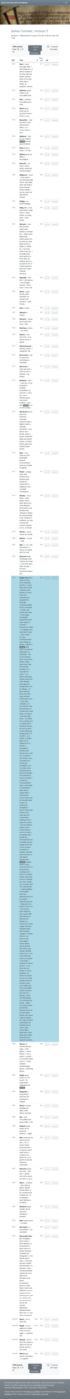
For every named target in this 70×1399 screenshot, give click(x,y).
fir (27, 963)
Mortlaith (23, 1227)
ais (27, 371)
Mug (23, 904)
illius (26, 1008)
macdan (21, 130)
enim (21, 503)
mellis (26, 1122)
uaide (31, 1313)
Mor (30, 639)
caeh (23, 889)
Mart (21, 1220)
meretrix (22, 417)
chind (21, 1344)
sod (20, 337)
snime (26, 1094)
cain (24, 887)
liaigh (30, 1133)
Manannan (23, 1308)
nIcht (21, 649)
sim (24, 269)
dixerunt (22, 1290)
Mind (21, 1353)
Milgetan (23, 175)
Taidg (25, 985)
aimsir (27, 943)
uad (30, 798)
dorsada (30, 180)
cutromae (23, 716)
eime (25, 1032)
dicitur (21, 71)
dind (21, 691)
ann (31, 629)
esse (30, 1288)
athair (29, 246)
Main (21, 244)
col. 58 (47, 148)
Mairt (21, 1183)
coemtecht (23, 1165)
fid (22, 1331)
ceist (28, 995)
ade (25, 185)
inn (31, 1344)
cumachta (23, 597)
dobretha (23, 896)
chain (24, 768)
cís (27, 545)
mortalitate (23, 1229)
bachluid (22, 520)
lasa (23, 74)
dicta (21, 1313)
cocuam (28, 847)
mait (21, 251)
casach (28, 348)
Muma (22, 1044)
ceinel (21, 1162)
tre (20, 637)
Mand (21, 472)
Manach (22, 312)
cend (28, 369)
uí (27, 1020)
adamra (29, 825)
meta (21, 116)
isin (20, 709)
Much (21, 1105)
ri (30, 916)
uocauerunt (23, 1283)
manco (22, 315)
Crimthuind (23, 639)
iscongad (22, 748)
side (30, 587)
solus (26, 1152)
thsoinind (25, 1266)
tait (20, 192)
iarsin (21, 894)
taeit (27, 192)
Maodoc (27, 505)
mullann (27, 144)
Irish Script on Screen (40, 1394)
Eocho (29, 1051)
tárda (21, 753)
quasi (29, 90)
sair (27, 733)
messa (21, 534)
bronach (25, 869)
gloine (25, 1358)
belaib (24, 842)
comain (22, 763)
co (30, 371)
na (26, 550)
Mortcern (23, 366)
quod (21, 113)
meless (28, 408)
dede (24, 385)
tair (24, 369)
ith (20, 1020)
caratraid (22, 760)
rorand (22, 711)
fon (20, 721)
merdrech (23, 429)
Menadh (22, 278)
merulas (27, 1147)
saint (21, 1322)
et (28, 296)
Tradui (29, 632)
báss (25, 1223)
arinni (21, 204)
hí (30, 765)
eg (28, 374)
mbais (21, 215)
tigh (21, 1018)
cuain (21, 958)
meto (29, 113)
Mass (21, 148)
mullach (28, 139)
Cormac (22, 924)
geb (30, 882)
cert (27, 872)
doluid (28, 998)
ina (20, 849)
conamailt (23, 835)
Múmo (21, 1051)
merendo (22, 419)
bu (24, 615)
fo (29, 1078)
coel (26, 287)
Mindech (22, 1206)
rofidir (23, 610)
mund (21, 1356)
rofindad (22, 1253)
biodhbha (28, 889)
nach (21, 256)
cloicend (28, 990)
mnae (30, 561)
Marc (21, 64)
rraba (27, 662)
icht (24, 1171)
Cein (21, 988)
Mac (30, 241)
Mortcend (23, 355)
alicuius (28, 1046)
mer (30, 429)
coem (21, 1027)
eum (28, 1278)
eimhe (24, 849)
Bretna (22, 751)
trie (28, 1253)
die (27, 523)
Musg (27, 731)
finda (21, 498)
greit (29, 1056)
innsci (21, 166)
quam (28, 398)
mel (28, 403)
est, (30, 503)
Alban (28, 644)
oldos (30, 1328)
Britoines (22, 1278)
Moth (21, 291)
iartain (29, 975)
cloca (21, 400)
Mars (27, 1190)
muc (26, 453)
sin (27, 241)
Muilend (22, 380)
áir (31, 508)
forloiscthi (23, 484)
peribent (22, 973)
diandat (25, 1197)
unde (21, 455)
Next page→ (35, 53)
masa (21, 150)
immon (22, 812)
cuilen (25, 956)
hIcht (21, 659)
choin (25, 948)
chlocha (22, 398)
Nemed (22, 460)
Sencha (22, 479)
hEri (23, 585)
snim (21, 1096)
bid (25, 1322)
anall (26, 914)
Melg (21, 208)
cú (28, 538)
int (20, 241)
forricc (21, 810)
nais (20, 550)
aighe (21, 1333)
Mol (26, 182)
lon (25, 1157)
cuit (20, 180)
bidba (21, 236)
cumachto (26, 721)
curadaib (22, 489)
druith (21, 434)
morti (31, 1220)
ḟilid (24, 998)
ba (31, 74)
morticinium (24, 360)
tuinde (29, 465)
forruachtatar (24, 463)
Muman (22, 919)
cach (27, 610)
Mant (21, 1319)
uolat (21, 1152)
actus (24, 1179)
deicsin (22, 1258)
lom (20, 993)
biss (24, 1096)
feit (29, 136)
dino (25, 208)
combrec (28, 99)
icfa (20, 879)
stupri (28, 422)
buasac (27, 71)
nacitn (21, 239)
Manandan (23, 1236)
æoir (30, 1261)
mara (31, 1295)
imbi (21, 874)
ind (20, 259)
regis (21, 1049)
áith (25, 280)
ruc (28, 520)
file (31, 545)
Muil (24, 180)
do (20, 234)
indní (25, 706)
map (21, 696)
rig (29, 642)
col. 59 (47, 412)
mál (27, 552)
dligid (21, 424)
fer (20, 74)
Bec (25, 916)
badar (29, 718)
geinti (21, 1188)
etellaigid (22, 1155)
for (20, 408)
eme (26, 578)
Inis (25, 1315)
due (23, 637)
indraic (21, 877)
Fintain (29, 528)
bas (30, 208)
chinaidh (25, 891)
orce (22, 847)
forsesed (27, 778)
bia (24, 1013)
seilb (21, 790)
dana (21, 127)
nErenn (22, 746)
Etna (25, 1005)
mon (21, 324)
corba (29, 1298)
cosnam (30, 934)
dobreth (22, 901)
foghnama (23, 1085)
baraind (22, 1025)
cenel (31, 711)
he (20, 1246)
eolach (21, 1347)
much (21, 1078)
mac (30, 120)
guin (25, 684)
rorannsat (23, 605)
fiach (27, 424)
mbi (20, 1142)
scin (31, 840)
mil (31, 1122)
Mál (21, 545)
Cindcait (22, 271)
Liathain (22, 704)
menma (22, 348)
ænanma (28, 266)
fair (24, 1342)
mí (29, 163)
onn (24, 393)
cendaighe (26, 1238)
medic (21, 1128)
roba (30, 234)
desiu (21, 714)
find (20, 226)
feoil (21, 1342)
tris (31, 1256)
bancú (21, 906)
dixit (25, 474)
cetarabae (27, 582)
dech (21, 1248)
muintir (22, 525)
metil (21, 111)
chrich (25, 330)
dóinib (27, 190)
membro (22, 301)
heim (30, 822)
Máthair (22, 90)
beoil (26, 830)
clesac (30, 319)
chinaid (25, 775)
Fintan (27, 500)
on (27, 150)
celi (22, 961)
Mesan (22, 532)
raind (25, 691)
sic (26, 84)
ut (32, 69)
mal (30, 538)
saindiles (22, 1108)
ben (25, 439)
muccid (22, 667)
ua (27, 924)
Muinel (22, 1340)
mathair (30, 231)
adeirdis (24, 1298)
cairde (21, 738)
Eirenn (21, 644)
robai (26, 785)
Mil (20, 1117)
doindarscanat (24, 929)
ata (25, 694)
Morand (22, 224)
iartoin (27, 679)
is (25, 93)
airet (24, 1263)
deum (21, 1280)
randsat (22, 963)
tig (30, 948)
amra (26, 815)
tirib (21, 699)
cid (28, 723)
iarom (28, 261)
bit (29, 1085)
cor (26, 803)
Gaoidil (22, 620)
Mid (21, 99)
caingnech (23, 351)
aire (29, 1290)
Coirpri (28, 269)
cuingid (22, 934)
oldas (31, 1059)
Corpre (22, 731)
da (20, 264)
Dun (22, 701)
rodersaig (28, 676)
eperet (26, 256)
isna (28, 455)
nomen (22, 299)
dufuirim (27, 130)
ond (22, 383)
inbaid (21, 743)
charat (25, 790)
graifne (30, 1333)
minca (21, 339)
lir (23, 1303)
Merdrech (23, 412)
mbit (27, 74)
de (20, 728)
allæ (29, 716)
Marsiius (27, 1200)
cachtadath (23, 1022)
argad (29, 550)
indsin (21, 229)
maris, (21, 1285)
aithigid (22, 733)
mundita (29, 1356)
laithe (23, 1195)
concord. (54, 64)
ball (29, 301)
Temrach (28, 926)
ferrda (21, 294)
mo (25, 465)
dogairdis (22, 1293)
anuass (28, 141)
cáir (29, 150)
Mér (21, 1137)
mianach (22, 446)
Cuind (30, 924)
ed (27, 93)
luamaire (25, 1246)
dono (21, 79)
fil (21, 887)
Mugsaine (23, 1091)
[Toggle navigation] (66, 2)
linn (23, 408)
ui (24, 1018)
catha (26, 1185)
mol (22, 177)
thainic (29, 738)
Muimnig (29, 1069)
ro (26, 718)
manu (27, 308)
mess (21, 674)
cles (26, 324)
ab (25, 111)
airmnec (28, 76)
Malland (22, 136)
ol (23, 882)
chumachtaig (27, 515)
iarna (21, 684)
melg (30, 210)
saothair (22, 426)
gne (26, 1258)
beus (21, 694)
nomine (22, 1046)
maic (27, 510)
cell (29, 654)
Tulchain (22, 513)
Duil (20, 171)
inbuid (24, 770)
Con (30, 686)
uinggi (28, 472)
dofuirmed (23, 125)
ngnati (21, 342)
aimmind (26, 788)
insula (28, 1310)
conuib (29, 534)
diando (27, 1188)
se (31, 679)
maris (26, 1288)
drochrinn (23, 571)
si (24, 424)
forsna (21, 190)
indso (30, 1035)
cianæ (24, 723)
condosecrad (27, 1193)
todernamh (23, 1082)
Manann (27, 1243)
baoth (21, 436)
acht (21, 552)
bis (20, 139)
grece (24, 1150)
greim (21, 1056)
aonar (21, 1140)
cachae (22, 951)
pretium (22, 422)
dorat (26, 587)
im (25, 822)
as (23, 192)
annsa (23, 523)
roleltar (22, 261)
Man (21, 308)
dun (22, 634)
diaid (21, 1110)
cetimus (22, 561)
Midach (22, 1126)
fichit (21, 681)
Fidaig (25, 642)
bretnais (25, 709)
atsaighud (23, 807)
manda (22, 482)
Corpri (29, 585)
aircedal (26, 1000)
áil (32, 753)
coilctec (29, 86)
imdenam (23, 820)
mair (21, 369)
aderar (21, 1315)
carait (29, 612)
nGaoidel (22, 600)
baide (21, 500)
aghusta (22, 1328)
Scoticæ (22, 625)
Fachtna (22, 477)
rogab (21, 844)
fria (26, 620)
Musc (21, 587)
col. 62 (47, 1092)
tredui (26, 634)
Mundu (22, 495)
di (27, 820)
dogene (28, 862)
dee (27, 1295)
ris (30, 256)
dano (21, 566)
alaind (25, 857)
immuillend (23, 390)
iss (31, 383)
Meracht (23, 1169)
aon (28, 532)
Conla (27, 983)
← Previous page (35, 48)
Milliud (22, 154)
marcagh (22, 67)
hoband (22, 374)
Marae (27, 657)
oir (26, 482)
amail (27, 168)
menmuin (23, 1099)
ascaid (27, 756)
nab (20, 857)
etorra (21, 607)
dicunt (21, 1071)
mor (29, 224)
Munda (22, 510)
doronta (22, 627)
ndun (22, 266)
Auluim (22, 990)
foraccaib (23, 840)
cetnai (24, 1037)
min (29, 278)
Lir (20, 1238)
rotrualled (23, 102)
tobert (22, 827)
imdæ (25, 69)
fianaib (22, 686)
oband (21, 376)
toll (30, 287)
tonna (30, 1015)
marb (21, 975)
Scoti (29, 971)
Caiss (29, 664)
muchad (28, 1113)
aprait (30, 958)
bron (25, 400)
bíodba (29, 773)
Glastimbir (23, 652)
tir (29, 743)
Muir (27, 647)
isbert (26, 234)
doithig (28, 951)
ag (31, 731)
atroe (21, 798)
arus (30, 659)
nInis (21, 1243)
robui (29, 714)
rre (30, 1273)
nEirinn (23, 590)
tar (23, 139)
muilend (22, 388)
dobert (22, 231)
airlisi (31, 627)
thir (29, 590)
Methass (22, 328)
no (26, 127)
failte (27, 810)
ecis (20, 1013)
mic (22, 518)
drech (21, 431)
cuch (21, 956)
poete (21, 1008)
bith (28, 946)
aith (20, 280)
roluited (29, 852)
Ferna (21, 508)
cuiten (26, 177)
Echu (27, 1049)
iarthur (22, 1251)
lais (29, 69)
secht (27, 479)
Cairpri (21, 793)
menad (22, 285)
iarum (21, 864)
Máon (28, 1003)
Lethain (26, 696)
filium (21, 1288)
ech (20, 1335)
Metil (21, 108)
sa (31, 264)
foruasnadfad (24, 783)
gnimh (27, 1174)
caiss (21, 867)
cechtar (22, 1273)
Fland (21, 916)
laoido (21, 1015)
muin (28, 249)
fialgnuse (22, 486)
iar (30, 723)
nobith (28, 1263)
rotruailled (23, 95)
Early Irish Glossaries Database (14, 2)
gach (28, 291)
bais (25, 236)
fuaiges (27, 282)
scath (26, 166)
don (20, 948)
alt (28, 1140)
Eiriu (30, 1040)
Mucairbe (23, 120)
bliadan (26, 681)
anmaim (22, 1064)
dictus (26, 503)
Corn (30, 699)
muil (21, 187)
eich (20, 69)
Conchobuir (23, 491)
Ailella (29, 988)
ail (20, 395)
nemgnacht (23, 1256)
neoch (21, 778)
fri (28, 484)
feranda (29, 607)
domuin (28, 1251)
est (25, 113)
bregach (22, 1216)
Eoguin (28, 1018)
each (27, 64)
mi (31, 154)
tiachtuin (22, 726)
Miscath (22, 163)
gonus (30, 280)
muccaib (22, 672)
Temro (21, 182)
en (25, 1160)
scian (21, 815)
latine (21, 1157)
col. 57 (47, 64)
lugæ (27, 615)
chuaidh (25, 800)
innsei (21, 168)
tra (25, 728)
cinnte (21, 946)
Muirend (22, 556)
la (27, 748)
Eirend (21, 971)
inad (21, 287)
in (31, 71)
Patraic (22, 679)
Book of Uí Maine (33, 1391)
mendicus (23, 1214)
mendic (22, 1209)
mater (21, 93)
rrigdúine (25, 629)
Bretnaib (22, 602)
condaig (22, 872)
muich (21, 1080)
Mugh (21, 578)
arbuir (26, 81)
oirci (21, 582)
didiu (28, 67)
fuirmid (22, 122)
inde (21, 195)
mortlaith (23, 1232)
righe (22, 926)
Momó (21, 1054)
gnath (21, 1160)
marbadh (22, 362)
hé (29, 1347)
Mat (21, 453)
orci (25, 741)
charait (29, 874)
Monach (22, 319)
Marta (24, 1202)
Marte (30, 1183)
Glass (21, 664)
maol (31, 175)
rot (20, 528)
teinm (27, 1013)
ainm (21, 185)
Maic (27, 686)
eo (28, 111)
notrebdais (23, 617)
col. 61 (47, 1044)
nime (21, 1261)
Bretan (22, 592)
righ (22, 541)
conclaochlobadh (25, 1271)
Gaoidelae (23, 765)
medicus (22, 1133)
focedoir (26, 931)
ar (29, 337)
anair (21, 622)
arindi (25, 1137)
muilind (22, 403)
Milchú (22, 538)
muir (30, 620)
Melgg (22, 201)
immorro (27, 244)
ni (29, 547)
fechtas (22, 805)
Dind (25, 632)
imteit (26, 1145)
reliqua (24, 689)
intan (30, 592)
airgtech (22, 86)
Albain (29, 605)
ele (28, 1160)
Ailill (30, 914)
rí (23, 545)
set (24, 825)
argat (21, 822)
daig (28, 185)
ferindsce (23, 296)
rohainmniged (24, 1066)
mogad (22, 1101)
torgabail (23, 468)
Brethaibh (23, 458)
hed (27, 226)
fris (31, 239)
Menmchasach (25, 346)
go (26, 763)
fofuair (22, 983)
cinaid (24, 899)
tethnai (22, 1010)
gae (27, 566)
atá (30, 168)
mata (21, 465)
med (21, 104)
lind (20, 405)
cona (29, 486)
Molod (22, 334)
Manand (22, 1310)
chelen (30, 513)
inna (21, 775)
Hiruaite (22, 669)
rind (23, 569)
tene (21, 217)
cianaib (22, 980)
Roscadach (27, 171)
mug (21, 1094)
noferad (26, 187)
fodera (29, 571)
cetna (27, 580)
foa (26, 837)
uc (23, 528)
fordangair (23, 559)
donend (22, 1268)
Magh (21, 1326)
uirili (26, 299)
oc (29, 508)
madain (22, 852)
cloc (25, 383)
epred (27, 239)
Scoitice (27, 1293)
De (20, 515)
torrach (26, 909)
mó (29, 393)
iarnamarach (24, 859)
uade (26, 961)
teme (21, 213)
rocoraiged (23, 941)
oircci (26, 753)
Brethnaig (22, 1295)
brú (23, 657)
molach (22, 197)
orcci (27, 812)
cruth (26, 938)
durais (21, 612)
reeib (30, 978)
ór (24, 550)
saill (28, 835)
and (29, 95)
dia (29, 956)
